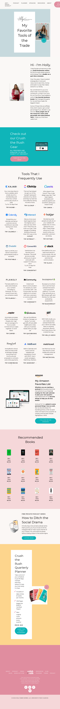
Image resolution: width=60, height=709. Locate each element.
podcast (29, 237)
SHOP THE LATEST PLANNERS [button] (21, 638)
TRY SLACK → (49, 264)
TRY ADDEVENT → (30, 364)
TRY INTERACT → (30, 241)
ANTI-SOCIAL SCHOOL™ (8, 4)
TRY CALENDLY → (11, 233)
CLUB (46, 679)
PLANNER (24, 3)
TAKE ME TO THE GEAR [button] (18, 160)
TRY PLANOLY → (11, 300)
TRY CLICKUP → (30, 207)
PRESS (22, 679)
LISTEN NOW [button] (29, 546)
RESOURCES (41, 3)
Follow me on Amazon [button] (45, 422)
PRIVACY (52, 681)
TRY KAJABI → (11, 209)
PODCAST (16, 3)
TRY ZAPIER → (11, 335)
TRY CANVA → (49, 209)
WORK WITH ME (19, 681)
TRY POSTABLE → (11, 261)
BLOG (10, 681)
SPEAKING (32, 3)
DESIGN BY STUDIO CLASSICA (40, 706)
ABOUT (49, 3)
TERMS (46, 681)
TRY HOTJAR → (48, 241)
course (26, 232)
